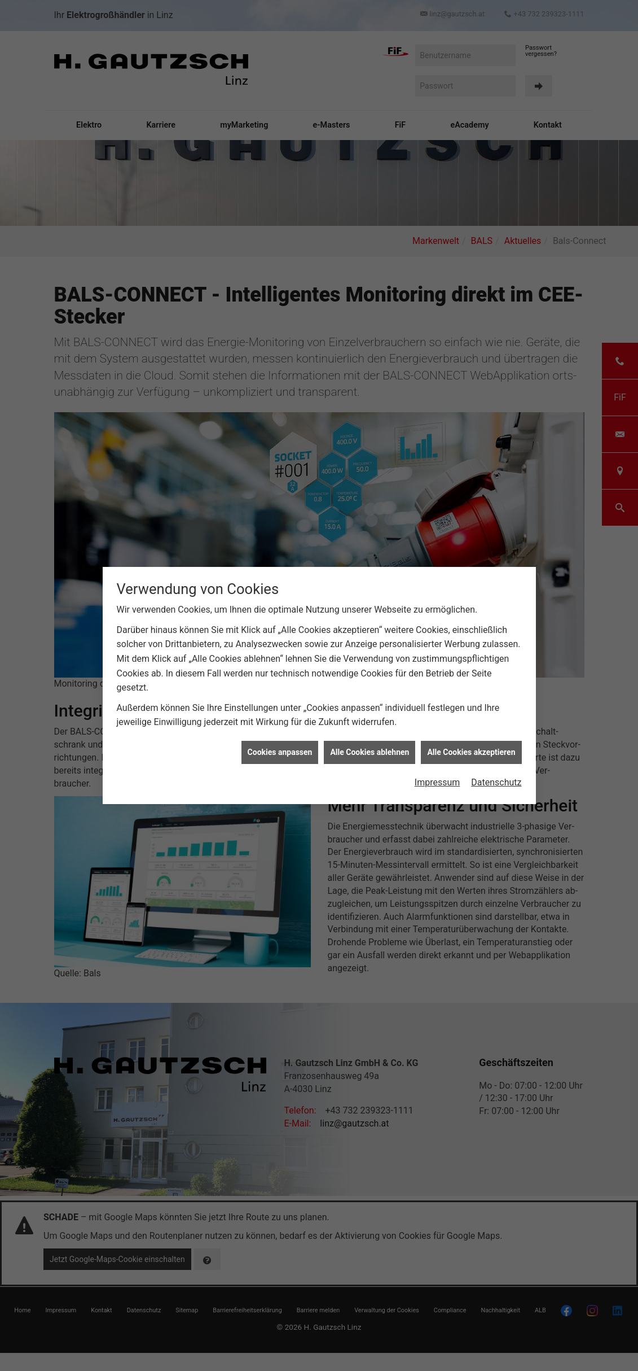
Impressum (437, 782)
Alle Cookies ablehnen (369, 752)
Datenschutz (496, 782)
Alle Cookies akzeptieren (471, 752)
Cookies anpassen (280, 752)
